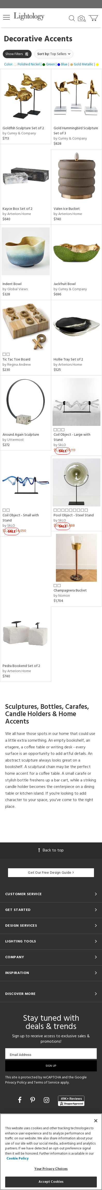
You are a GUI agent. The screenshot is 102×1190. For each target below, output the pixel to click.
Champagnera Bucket (70, 591)
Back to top (51, 850)
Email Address (20, 1055)
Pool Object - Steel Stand (74, 515)
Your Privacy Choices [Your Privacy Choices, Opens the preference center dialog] (51, 1169)
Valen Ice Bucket (67, 209)
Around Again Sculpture (21, 435)
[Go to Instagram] (47, 1101)
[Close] (95, 1120)
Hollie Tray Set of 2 (68, 360)
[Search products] (72, 18)
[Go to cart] (93, 17)
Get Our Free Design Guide (51, 873)
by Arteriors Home (17, 214)
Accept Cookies (51, 1182)
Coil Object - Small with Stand (21, 518)
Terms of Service (47, 1083)
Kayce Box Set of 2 (17, 209)
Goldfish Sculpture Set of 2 (23, 128)
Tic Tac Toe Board (16, 360)
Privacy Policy (16, 1083)
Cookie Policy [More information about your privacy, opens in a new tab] (17, 1158)
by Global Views (15, 289)
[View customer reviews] (71, 1101)
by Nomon (62, 596)
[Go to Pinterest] (33, 1101)
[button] (6, 17)
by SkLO (60, 445)
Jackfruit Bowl (65, 284)
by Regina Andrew (17, 365)
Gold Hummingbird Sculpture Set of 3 (76, 130)
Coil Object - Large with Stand (72, 437)
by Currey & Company (19, 133)
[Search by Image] (81, 18)
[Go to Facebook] (20, 1101)
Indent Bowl (12, 284)
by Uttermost (13, 440)
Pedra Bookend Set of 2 (21, 666)
